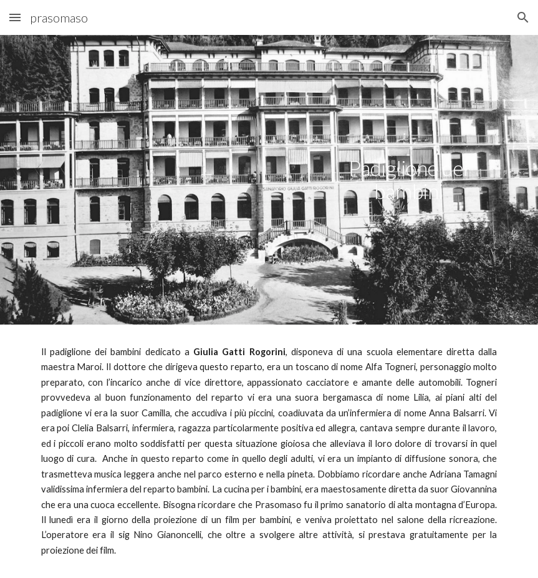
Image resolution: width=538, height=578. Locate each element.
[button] (15, 17)
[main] (408, 179)
